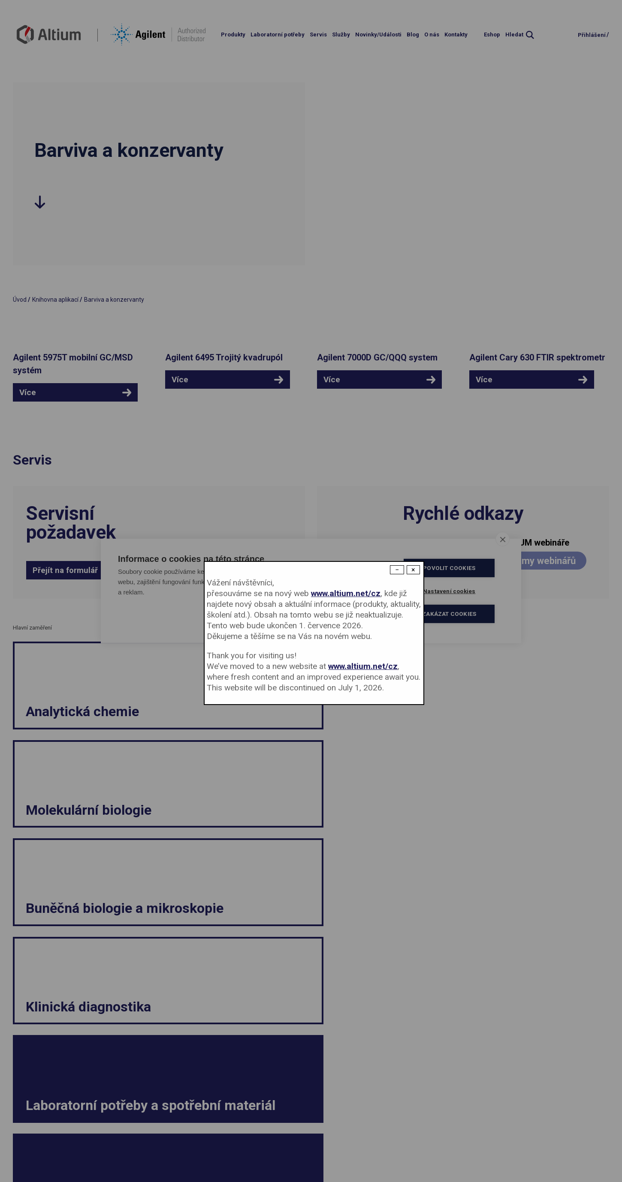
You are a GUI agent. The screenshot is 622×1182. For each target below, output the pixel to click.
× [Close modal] (413, 570)
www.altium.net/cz (345, 593)
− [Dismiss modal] (397, 570)
